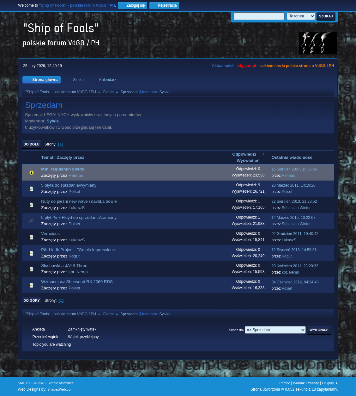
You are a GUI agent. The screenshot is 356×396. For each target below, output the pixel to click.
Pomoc (284, 383)
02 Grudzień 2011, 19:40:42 (294, 234)
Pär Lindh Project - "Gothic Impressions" (78, 249)
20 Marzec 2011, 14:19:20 (293, 185)
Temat (47, 157)
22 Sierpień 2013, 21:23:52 (294, 201)
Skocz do (236, 329)
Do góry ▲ (330, 383)
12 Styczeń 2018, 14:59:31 (294, 250)
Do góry (31, 300)
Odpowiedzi (247, 154)
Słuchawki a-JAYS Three (64, 265)
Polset (74, 191)
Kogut (74, 256)
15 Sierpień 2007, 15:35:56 (294, 169)
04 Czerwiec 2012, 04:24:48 (294, 282)
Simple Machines (61, 383)
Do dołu (31, 144)
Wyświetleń (248, 160)
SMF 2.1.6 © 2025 (31, 383)
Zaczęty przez (70, 157)
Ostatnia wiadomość (291, 157)
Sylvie (164, 92)
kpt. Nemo (78, 271)
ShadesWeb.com (60, 389)
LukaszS (77, 207)
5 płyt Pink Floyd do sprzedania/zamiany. (79, 217)
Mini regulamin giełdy (62, 169)
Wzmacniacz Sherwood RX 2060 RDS (77, 281)
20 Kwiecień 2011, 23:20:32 (294, 266)
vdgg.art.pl (246, 66)
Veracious (50, 233)
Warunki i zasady (306, 383)
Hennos (76, 175)
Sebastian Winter (296, 208)
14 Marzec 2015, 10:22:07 (293, 217)
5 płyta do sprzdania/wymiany (68, 185)
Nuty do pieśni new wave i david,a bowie (79, 201)
